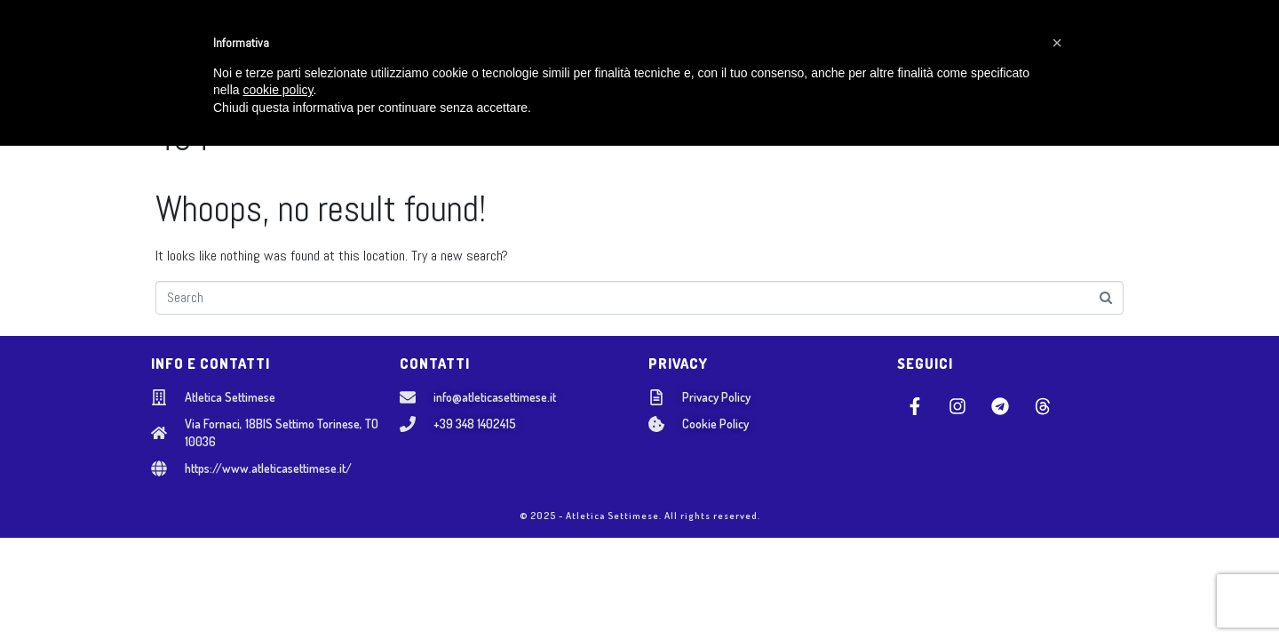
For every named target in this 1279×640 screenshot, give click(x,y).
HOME (301, 44)
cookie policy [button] (277, 585)
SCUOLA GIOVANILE (497, 44)
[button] (1057, 537)
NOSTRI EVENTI (759, 44)
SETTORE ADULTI (633, 44)
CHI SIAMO (378, 44)
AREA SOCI (955, 44)
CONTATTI (867, 44)
